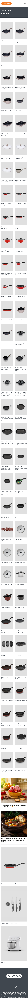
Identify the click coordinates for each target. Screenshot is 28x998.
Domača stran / (4, 10)
